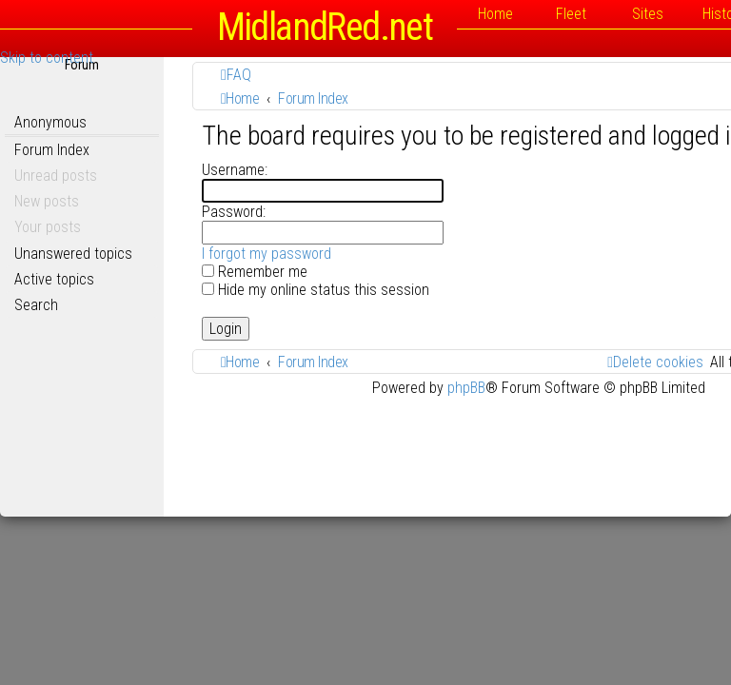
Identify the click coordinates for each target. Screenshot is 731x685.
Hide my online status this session (315, 290)
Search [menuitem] (36, 305)
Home (495, 14)
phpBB (466, 388)
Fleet (571, 14)
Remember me (254, 272)
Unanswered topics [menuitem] (73, 254)
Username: (234, 170)
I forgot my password (266, 254)
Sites (647, 14)
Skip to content (46, 58)
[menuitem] (236, 75)
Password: (234, 212)
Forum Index (51, 150)
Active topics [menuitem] (54, 279)
